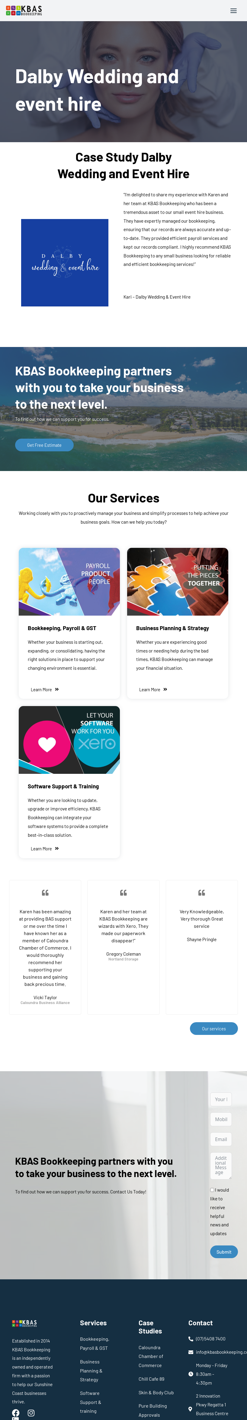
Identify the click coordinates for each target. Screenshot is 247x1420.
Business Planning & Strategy (172, 627)
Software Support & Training (63, 785)
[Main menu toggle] (233, 10)
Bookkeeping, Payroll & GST (61, 627)
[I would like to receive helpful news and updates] (212, 1189)
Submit (224, 1251)
